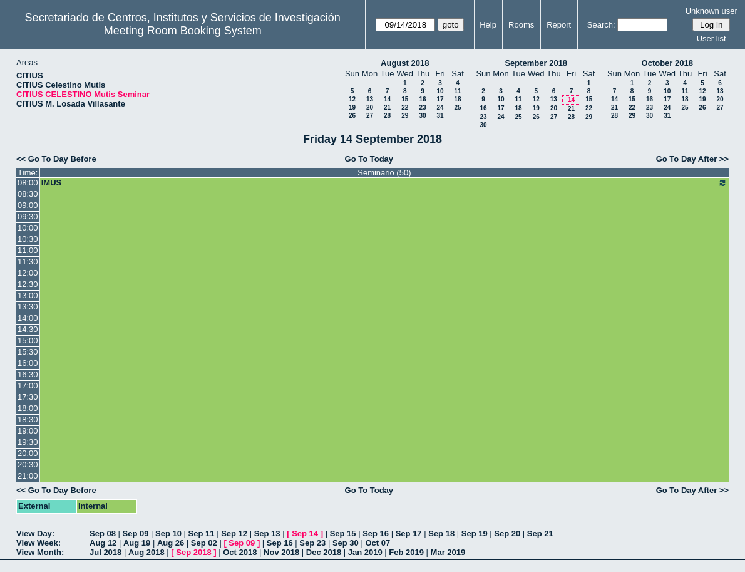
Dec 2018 (323, 552)
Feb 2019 (406, 552)
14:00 (28, 318)
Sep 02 (204, 543)
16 (422, 99)
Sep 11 (201, 533)
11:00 (28, 250)
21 (387, 107)
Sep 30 (345, 543)
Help (488, 24)
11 (457, 91)
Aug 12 (103, 543)
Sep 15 (343, 533)
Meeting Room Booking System (183, 30)
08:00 (28, 182)
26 (352, 115)
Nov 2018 (281, 552)
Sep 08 (103, 533)
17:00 (28, 385)
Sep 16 (375, 533)
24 (439, 107)
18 (457, 99)
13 (369, 99)
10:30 (28, 239)
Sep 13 (267, 533)
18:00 (28, 408)
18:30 (28, 419)
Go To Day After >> (692, 159)
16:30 (28, 374)
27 (369, 115)
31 (439, 115)
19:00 (28, 430)
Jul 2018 (105, 552)
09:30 (28, 216)
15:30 (28, 351)
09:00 (28, 205)
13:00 (28, 295)
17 (439, 99)
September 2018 (536, 63)
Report (559, 24)
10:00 (28, 227)
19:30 (28, 442)
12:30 (28, 284)
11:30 (28, 261)
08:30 (28, 194)
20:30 (28, 464)
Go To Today (369, 159)
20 (369, 107)
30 (422, 115)
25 (457, 107)
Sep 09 (136, 533)
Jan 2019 (365, 552)
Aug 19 (136, 543)
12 (352, 99)
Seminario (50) (384, 172)
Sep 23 (312, 543)
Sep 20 (507, 533)
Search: (601, 24)
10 (439, 91)
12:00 (28, 273)
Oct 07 (377, 543)
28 (387, 115)
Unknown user (711, 11)
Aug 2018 (146, 552)
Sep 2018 (193, 552)
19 (352, 107)
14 (387, 99)
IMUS (384, 183)
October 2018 (667, 63)
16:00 (28, 363)
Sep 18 (441, 533)
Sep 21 (540, 533)
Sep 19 (474, 533)
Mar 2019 (448, 552)
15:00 (28, 340)
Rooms (521, 24)
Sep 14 (305, 533)
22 (404, 107)
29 (404, 115)
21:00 (28, 476)
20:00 (28, 453)
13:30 (28, 306)
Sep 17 (409, 533)
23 (422, 107)
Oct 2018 (240, 552)
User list (711, 38)
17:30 (28, 397)
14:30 (28, 329)
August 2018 (405, 63)
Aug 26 (170, 543)
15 (404, 99)
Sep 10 (168, 533)
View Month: (40, 552)
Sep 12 (234, 533)
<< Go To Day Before (56, 159)
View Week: (38, 543)
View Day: (35, 533)
